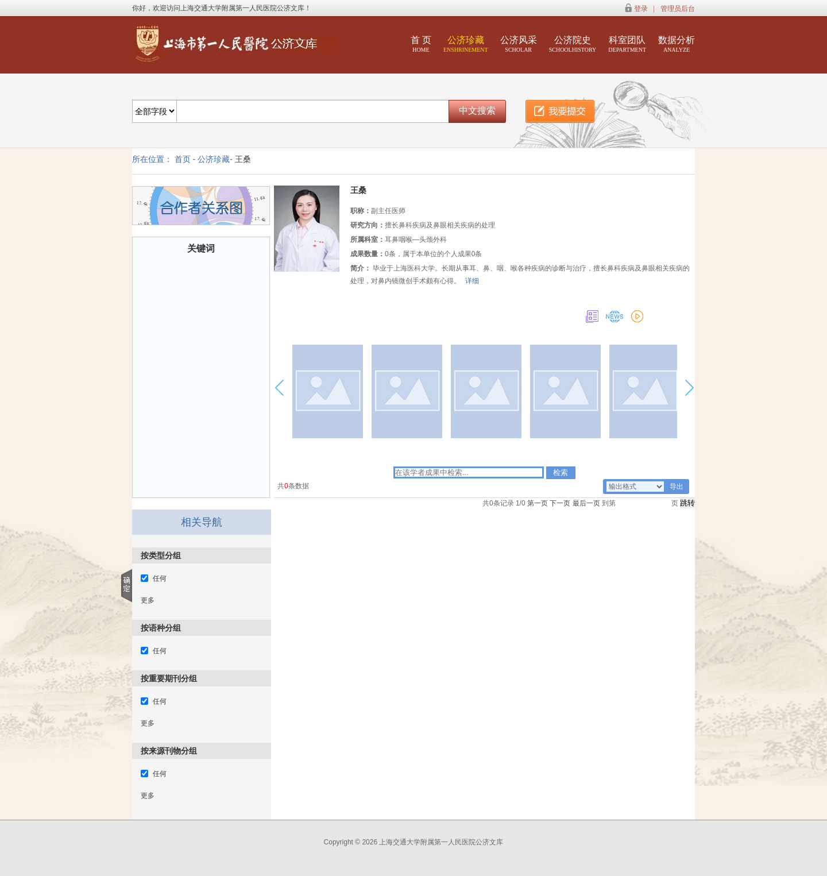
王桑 (243, 159)
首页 (183, 159)
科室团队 (627, 44)
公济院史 (573, 44)
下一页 (560, 503)
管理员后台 (677, 9)
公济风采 (518, 44)
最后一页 (586, 503)
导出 (676, 487)
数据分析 (676, 44)
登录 (641, 9)
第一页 (537, 503)
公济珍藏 (465, 44)
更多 (147, 600)
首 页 (421, 44)
